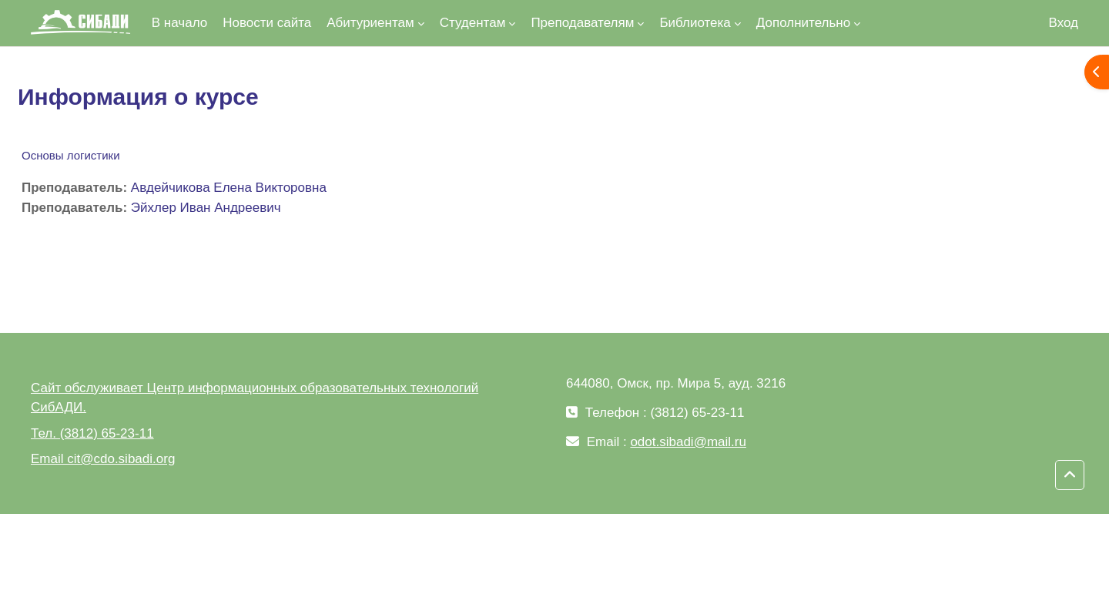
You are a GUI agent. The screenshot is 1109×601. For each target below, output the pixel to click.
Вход (1063, 22)
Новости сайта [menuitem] (267, 22)
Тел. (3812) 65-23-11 (92, 433)
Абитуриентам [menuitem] (370, 22)
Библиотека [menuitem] (694, 22)
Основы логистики (71, 155)
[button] (1069, 475)
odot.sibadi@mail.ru (688, 442)
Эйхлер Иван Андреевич (206, 207)
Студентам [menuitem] (473, 22)
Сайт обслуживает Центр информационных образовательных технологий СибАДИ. (254, 398)
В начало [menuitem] (179, 22)
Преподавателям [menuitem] (582, 22)
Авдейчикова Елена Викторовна (229, 187)
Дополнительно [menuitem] (803, 22)
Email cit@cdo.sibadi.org (103, 459)
